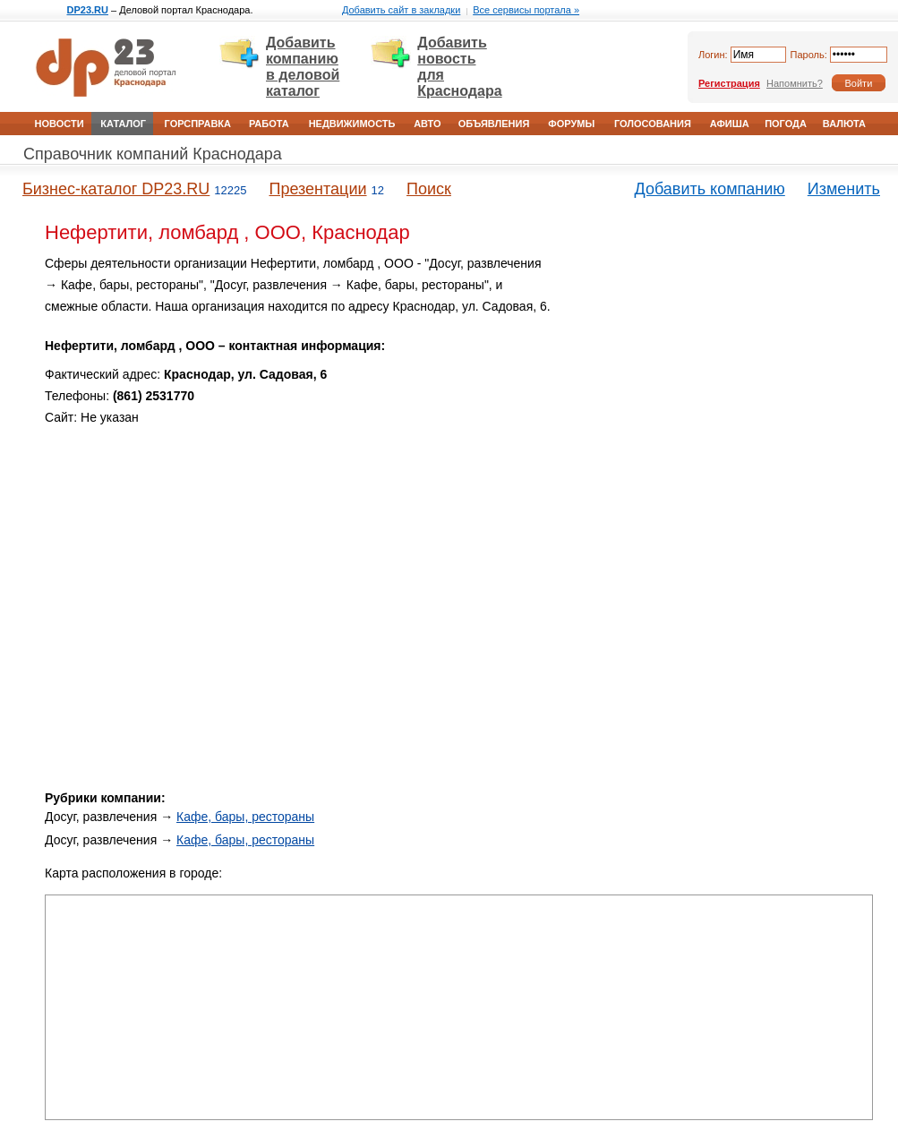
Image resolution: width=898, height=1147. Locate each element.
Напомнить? (794, 83)
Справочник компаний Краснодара (152, 154)
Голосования (652, 123)
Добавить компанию (710, 189)
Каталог (123, 123)
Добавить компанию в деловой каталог (302, 66)
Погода (786, 123)
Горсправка (198, 123)
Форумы (571, 123)
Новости (59, 123)
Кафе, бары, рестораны (245, 816)
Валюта (844, 123)
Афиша (729, 123)
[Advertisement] (720, 378)
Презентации (317, 189)
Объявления (494, 123)
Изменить (844, 189)
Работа (269, 123)
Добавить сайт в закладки (401, 9)
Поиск (428, 189)
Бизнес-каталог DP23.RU (116, 189)
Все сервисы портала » (526, 9)
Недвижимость (352, 123)
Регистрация (729, 83)
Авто (427, 123)
